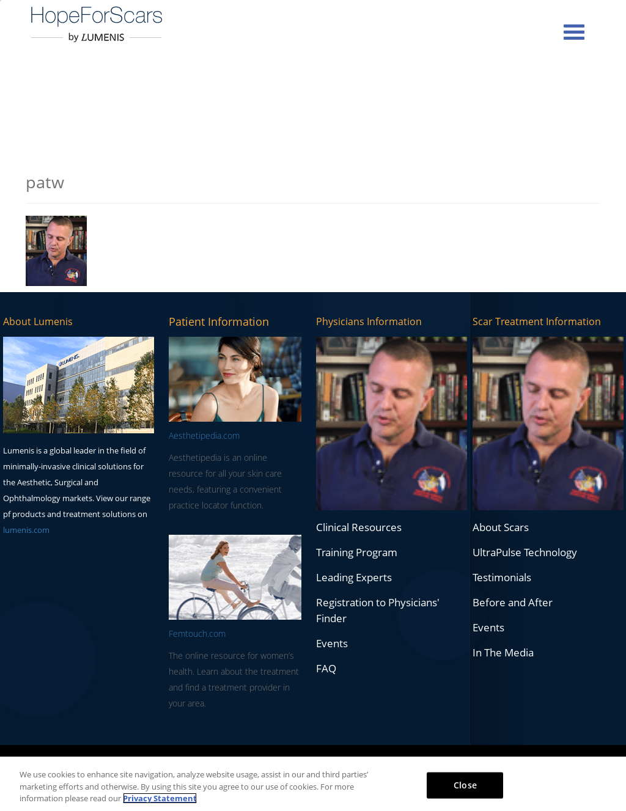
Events (332, 643)
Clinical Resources (359, 527)
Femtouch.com (197, 633)
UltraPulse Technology (525, 552)
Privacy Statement (160, 798)
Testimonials (502, 577)
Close (465, 784)
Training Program (356, 552)
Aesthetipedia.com (204, 435)
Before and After (513, 602)
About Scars (501, 527)
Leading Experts (354, 577)
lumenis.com (26, 529)
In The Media (503, 652)
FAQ (326, 668)
